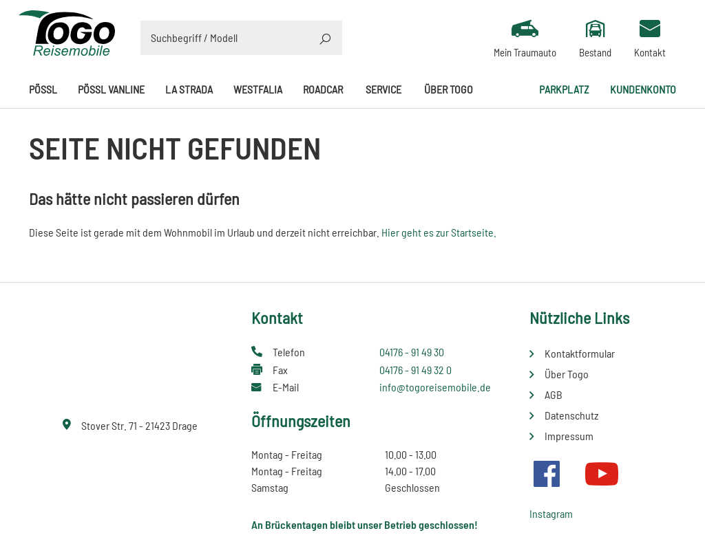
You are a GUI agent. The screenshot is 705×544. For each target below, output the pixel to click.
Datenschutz (571, 415)
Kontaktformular (580, 353)
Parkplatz (564, 89)
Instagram (551, 513)
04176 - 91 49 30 (411, 351)
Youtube (602, 474)
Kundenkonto (643, 89)
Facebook (546, 474)
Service (383, 89)
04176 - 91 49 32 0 (415, 369)
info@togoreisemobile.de (435, 386)
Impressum (569, 435)
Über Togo (448, 89)
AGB (553, 394)
